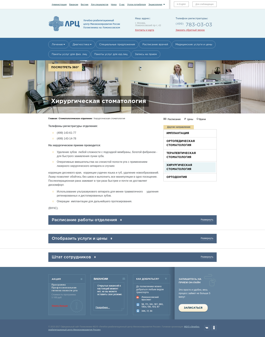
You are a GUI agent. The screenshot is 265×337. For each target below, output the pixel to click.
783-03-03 (199, 25)
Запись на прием (146, 54)
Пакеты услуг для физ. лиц (69, 54)
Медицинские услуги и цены (193, 44)
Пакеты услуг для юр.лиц (110, 54)
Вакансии (73, 4)
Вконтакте (207, 327)
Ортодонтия (176, 177)
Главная (52, 119)
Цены (190, 119)
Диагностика (81, 44)
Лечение (57, 44)
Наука (113, 4)
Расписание (174, 119)
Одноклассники (214, 327)
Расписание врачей (155, 44)
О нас (122, 4)
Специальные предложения (117, 44)
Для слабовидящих (205, 4)
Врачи (202, 119)
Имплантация (177, 133)
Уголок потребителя (136, 4)
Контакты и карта (144, 30)
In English (181, 4)
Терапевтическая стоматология (181, 155)
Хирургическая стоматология (179, 167)
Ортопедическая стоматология (180, 143)
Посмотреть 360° (65, 67)
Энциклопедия (155, 4)
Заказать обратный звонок (190, 30)
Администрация (59, 4)
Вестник (84, 4)
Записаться (193, 308)
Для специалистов (99, 4)
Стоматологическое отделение (75, 119)
